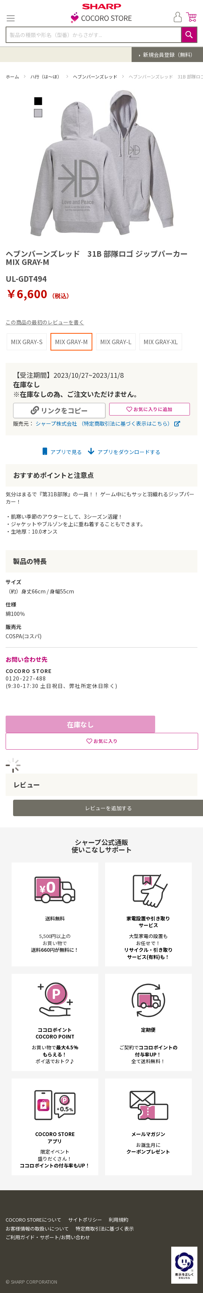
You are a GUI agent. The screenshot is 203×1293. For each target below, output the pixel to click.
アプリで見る (62, 452)
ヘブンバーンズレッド (96, 76)
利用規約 (118, 1219)
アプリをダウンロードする (124, 452)
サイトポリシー (85, 1219)
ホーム (13, 76)
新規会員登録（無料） (169, 54)
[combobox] (101, 35)
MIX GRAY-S (27, 341)
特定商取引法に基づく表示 (105, 1228)
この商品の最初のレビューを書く (45, 322)
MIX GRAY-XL (161, 341)
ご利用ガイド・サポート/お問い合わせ (48, 1237)
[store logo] (101, 18)
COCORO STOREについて (33, 1219)
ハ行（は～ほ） (46, 76)
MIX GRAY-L (116, 341)
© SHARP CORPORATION (31, 1281)
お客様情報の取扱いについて (37, 1228)
